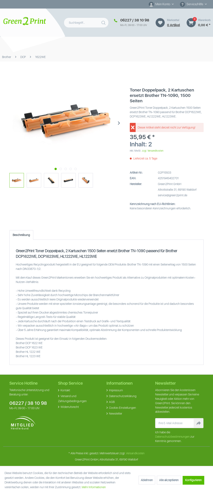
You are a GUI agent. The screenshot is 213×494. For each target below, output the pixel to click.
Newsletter (115, 413)
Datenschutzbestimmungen (172, 436)
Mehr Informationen (94, 487)
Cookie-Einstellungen (122, 407)
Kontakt (65, 390)
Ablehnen (147, 480)
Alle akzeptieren (169, 480)
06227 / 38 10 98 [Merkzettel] (134, 20)
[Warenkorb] (191, 22)
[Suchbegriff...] (86, 23)
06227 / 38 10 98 (28, 403)
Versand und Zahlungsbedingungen (72, 398)
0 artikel (173, 25)
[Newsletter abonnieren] (198, 423)
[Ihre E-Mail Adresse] (174, 423)
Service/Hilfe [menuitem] (192, 4)
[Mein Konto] (161, 4)
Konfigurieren (193, 480)
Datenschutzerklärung (122, 396)
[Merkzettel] (160, 22)
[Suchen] (104, 22)
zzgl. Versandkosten (152, 150)
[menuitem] (161, 4)
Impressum (115, 390)
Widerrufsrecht (69, 407)
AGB (111, 402)
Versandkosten (135, 453)
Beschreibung (21, 235)
